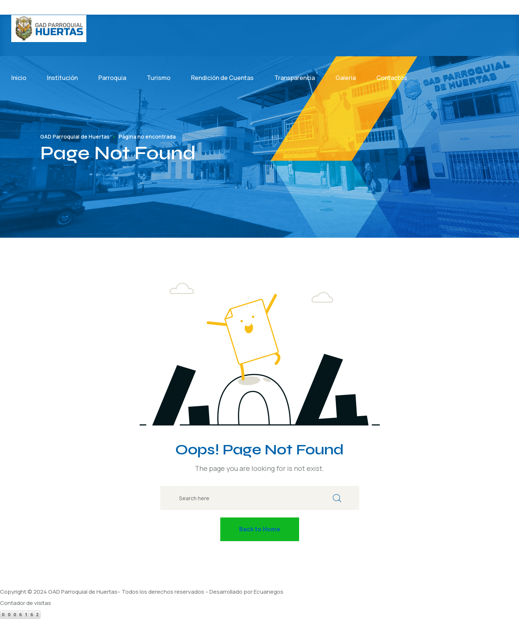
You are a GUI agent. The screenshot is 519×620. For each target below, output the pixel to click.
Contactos (391, 78)
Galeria (345, 78)
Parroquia (112, 78)
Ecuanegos (268, 592)
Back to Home (259, 529)
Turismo (158, 78)
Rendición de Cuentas (222, 78)
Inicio (18, 78)
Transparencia (294, 78)
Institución (62, 78)
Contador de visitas (25, 603)
